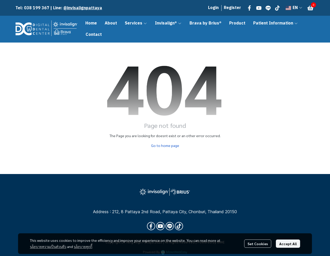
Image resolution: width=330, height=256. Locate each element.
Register (232, 7)
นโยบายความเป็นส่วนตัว (48, 246)
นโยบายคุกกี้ (83, 246)
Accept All (288, 243)
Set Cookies (258, 243)
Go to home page (165, 145)
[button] (293, 8)
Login (213, 7)
